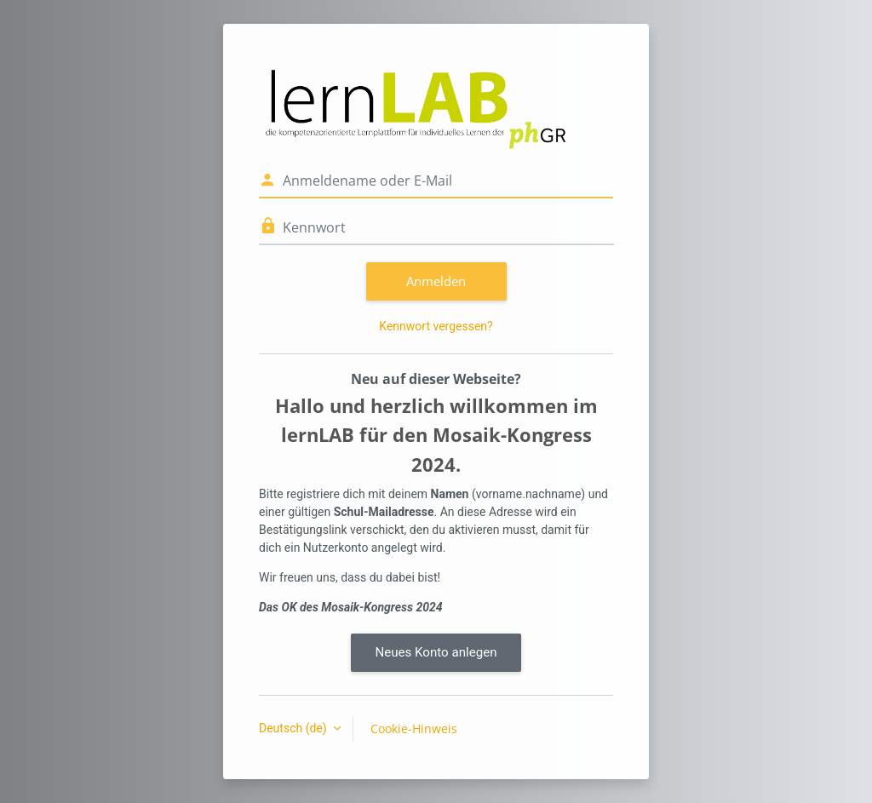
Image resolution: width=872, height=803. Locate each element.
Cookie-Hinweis (413, 728)
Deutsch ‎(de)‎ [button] (294, 728)
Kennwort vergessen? (435, 326)
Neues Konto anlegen (435, 652)
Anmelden (436, 281)
